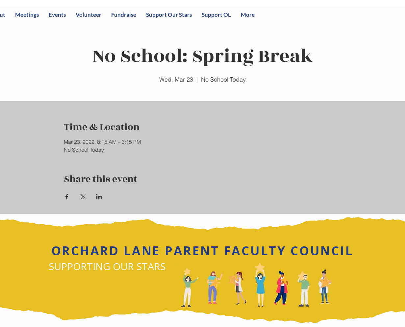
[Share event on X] (83, 196)
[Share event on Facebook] (67, 196)
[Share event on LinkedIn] (99, 196)
